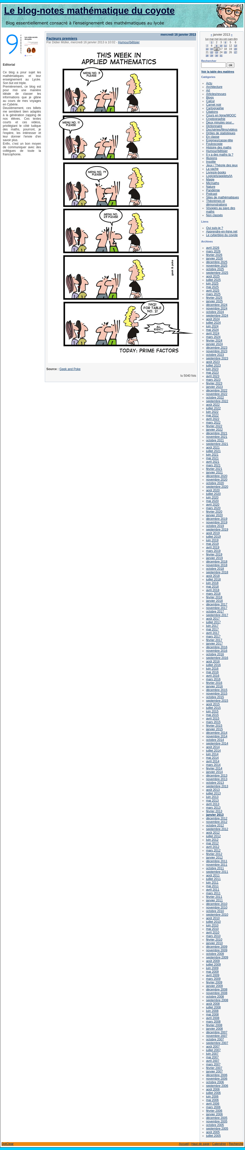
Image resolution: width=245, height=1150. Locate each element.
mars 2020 (213, 508)
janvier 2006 (214, 1114)
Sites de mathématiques (222, 197)
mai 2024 (212, 330)
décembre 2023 (216, 347)
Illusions (211, 158)
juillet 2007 (213, 1050)
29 (211, 55)
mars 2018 (213, 594)
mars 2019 (213, 551)
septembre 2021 (217, 444)
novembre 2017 (216, 608)
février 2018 (214, 597)
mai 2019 (212, 544)
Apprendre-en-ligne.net (221, 231)
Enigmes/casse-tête (219, 140)
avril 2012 (212, 847)
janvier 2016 (214, 686)
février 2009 (214, 982)
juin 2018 (212, 583)
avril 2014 (212, 761)
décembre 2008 (216, 989)
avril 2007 (212, 1061)
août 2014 (213, 747)
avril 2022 (212, 419)
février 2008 (214, 1025)
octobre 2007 (215, 1039)
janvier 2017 (214, 643)
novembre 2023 (216, 351)
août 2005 (213, 1132)
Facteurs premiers (61, 38)
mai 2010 (212, 929)
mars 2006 (213, 1107)
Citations (212, 112)
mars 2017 (213, 636)
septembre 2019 (217, 529)
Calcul (210, 101)
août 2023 (213, 362)
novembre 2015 (216, 693)
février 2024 (214, 340)
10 (221, 45)
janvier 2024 (214, 344)
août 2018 (213, 576)
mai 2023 (212, 372)
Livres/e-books (216, 172)
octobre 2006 (215, 1082)
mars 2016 (213, 679)
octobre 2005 (215, 1125)
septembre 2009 (217, 957)
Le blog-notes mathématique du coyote (89, 10)
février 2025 (214, 298)
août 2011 (213, 875)
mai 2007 (212, 1057)
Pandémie (213, 190)
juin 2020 (212, 497)
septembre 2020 (217, 487)
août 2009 (213, 961)
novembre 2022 (216, 394)
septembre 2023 (217, 358)
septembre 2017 (217, 615)
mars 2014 (213, 765)
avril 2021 (212, 462)
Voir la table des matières (217, 71)
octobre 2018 (215, 569)
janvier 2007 (214, 1071)
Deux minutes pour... (220, 122)
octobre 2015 (215, 697)
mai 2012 (212, 843)
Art (208, 90)
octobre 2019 (215, 526)
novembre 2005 (216, 1121)
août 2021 (213, 447)
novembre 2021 (216, 437)
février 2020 (214, 511)
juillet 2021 (213, 451)
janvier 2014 (214, 772)
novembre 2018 (216, 565)
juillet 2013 (213, 793)
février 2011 (214, 897)
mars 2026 (213, 251)
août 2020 (213, 490)
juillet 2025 (213, 280)
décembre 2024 (216, 305)
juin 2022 (212, 412)
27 (235, 52)
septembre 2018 (217, 572)
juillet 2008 (213, 1007)
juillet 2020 (213, 494)
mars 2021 (213, 465)
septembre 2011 (217, 872)
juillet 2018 (213, 579)
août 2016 (213, 661)
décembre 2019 (216, 519)
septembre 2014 (217, 743)
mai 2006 (212, 1100)
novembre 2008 (216, 993)
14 (207, 49)
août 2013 (213, 790)
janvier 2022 (214, 429)
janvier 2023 (214, 387)
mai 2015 (212, 715)
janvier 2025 (214, 301)
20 (235, 49)
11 (225, 45)
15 (211, 49)
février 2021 (214, 469)
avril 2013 (212, 804)
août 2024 (213, 319)
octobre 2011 (215, 868)
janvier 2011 (214, 900)
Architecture (214, 87)
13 (235, 45)
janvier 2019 (214, 558)
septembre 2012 (217, 829)
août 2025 (213, 276)
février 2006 (214, 1111)
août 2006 (213, 1089)
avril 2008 (212, 1018)
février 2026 (214, 255)
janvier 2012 (214, 857)
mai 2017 (212, 629)
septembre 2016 (217, 658)
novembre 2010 (216, 907)
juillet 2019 (213, 536)
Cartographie (215, 108)
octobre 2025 (215, 269)
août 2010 (213, 918)
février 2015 (214, 725)
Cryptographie (215, 119)
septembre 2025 (217, 273)
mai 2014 (212, 758)
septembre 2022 (217, 401)
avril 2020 (212, 504)
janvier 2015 (214, 729)
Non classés (214, 215)
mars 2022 (213, 422)
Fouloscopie (214, 144)
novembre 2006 (216, 1078)
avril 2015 (212, 718)
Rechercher (208, 60)
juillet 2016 (213, 665)
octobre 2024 (215, 312)
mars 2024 (213, 337)
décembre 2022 (216, 390)
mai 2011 (212, 886)
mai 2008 (212, 1014)
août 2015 (213, 704)
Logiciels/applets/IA (219, 176)
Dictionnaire (214, 126)
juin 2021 (212, 454)
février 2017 (214, 640)
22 (211, 52)
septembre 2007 (217, 1043)
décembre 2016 (216, 647)
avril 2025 (212, 290)
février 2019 (214, 554)
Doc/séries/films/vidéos (221, 129)
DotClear (7, 1144)
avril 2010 (212, 932)
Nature (210, 186)
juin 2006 (212, 1096)
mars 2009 (213, 979)
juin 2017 (212, 626)
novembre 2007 (216, 1036)
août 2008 (213, 1004)
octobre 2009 (215, 954)
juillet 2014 (213, 750)
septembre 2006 (217, 1086)
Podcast (211, 194)
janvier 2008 (214, 1029)
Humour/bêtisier (129, 42)
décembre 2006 (216, 1075)
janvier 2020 (214, 515)
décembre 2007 (216, 1032)
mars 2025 (213, 294)
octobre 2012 (215, 825)
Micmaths (212, 183)
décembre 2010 (216, 904)
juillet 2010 (213, 922)
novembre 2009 (216, 950)
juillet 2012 (213, 836)
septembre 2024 (217, 315)
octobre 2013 (215, 782)
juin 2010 (212, 925)
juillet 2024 (213, 322)
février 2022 (214, 426)
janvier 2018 (214, 601)
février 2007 (214, 1068)
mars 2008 (213, 1021)
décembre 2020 (216, 476)
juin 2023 (212, 369)
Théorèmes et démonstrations (216, 202)
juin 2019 (212, 540)
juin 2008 (212, 1011)
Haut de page (200, 1144)
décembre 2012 (216, 818)
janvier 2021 (214, 472)
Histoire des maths (218, 147)
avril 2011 (212, 889)
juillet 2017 (213, 622)
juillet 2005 (213, 1136)
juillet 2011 (213, 879)
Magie (210, 179)
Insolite (211, 162)
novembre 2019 (216, 522)
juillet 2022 (213, 408)
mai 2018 (212, 586)
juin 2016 (212, 668)
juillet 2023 (213, 365)
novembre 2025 (216, 265)
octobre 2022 (215, 397)
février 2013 (214, 811)
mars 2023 (213, 380)
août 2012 (213, 832)
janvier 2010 (214, 943)
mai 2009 (212, 971)
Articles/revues (216, 94)
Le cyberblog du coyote (222, 235)
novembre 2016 (216, 651)
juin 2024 (212, 326)
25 (225, 52)
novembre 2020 (216, 479)
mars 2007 (213, 1064)
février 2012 (214, 854)
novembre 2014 (216, 736)
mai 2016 (212, 672)
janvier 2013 (215, 815)
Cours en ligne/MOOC (221, 115)
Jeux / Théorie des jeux (222, 165)
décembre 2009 (216, 947)
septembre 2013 (217, 786)
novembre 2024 (216, 308)
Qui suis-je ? (214, 228)
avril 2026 (212, 248)
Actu (209, 83)
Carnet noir (213, 104)
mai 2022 (212, 415)
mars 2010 (213, 936)
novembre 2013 (216, 779)
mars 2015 (213, 722)
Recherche (236, 1144)
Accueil (184, 1144)
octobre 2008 (215, 996)
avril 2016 (212, 676)
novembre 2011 (216, 865)
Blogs (210, 97)
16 (216, 49)
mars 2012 (213, 850)
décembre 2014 (216, 733)
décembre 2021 (216, 433)
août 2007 (213, 1046)
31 (221, 55)
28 (207, 55)
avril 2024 (212, 333)
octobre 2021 (215, 440)
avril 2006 (212, 1103)
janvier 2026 (214, 258)
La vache (212, 169)
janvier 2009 (214, 986)
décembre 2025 (216, 262)
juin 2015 (212, 711)
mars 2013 (213, 807)
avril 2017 (212, 633)
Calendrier (219, 1144)
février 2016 (214, 683)
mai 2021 (212, 458)
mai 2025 (212, 287)
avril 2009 (212, 975)
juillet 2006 (213, 1093)
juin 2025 (212, 283)
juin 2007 (212, 1054)
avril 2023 (212, 376)
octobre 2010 (215, 911)
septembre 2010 (217, 914)
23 (216, 52)
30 (216, 55)
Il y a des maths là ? (219, 154)
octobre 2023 (215, 355)
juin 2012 (212, 840)
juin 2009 (212, 968)
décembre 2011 (216, 861)
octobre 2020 (215, 483)
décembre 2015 (216, 690)
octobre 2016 (215, 654)
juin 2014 (212, 754)
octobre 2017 (215, 611)
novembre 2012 (216, 822)
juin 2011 (212, 882)
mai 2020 (212, 501)
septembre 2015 (217, 700)
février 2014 (214, 768)
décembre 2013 (216, 775)
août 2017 (213, 618)
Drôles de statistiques (220, 133)
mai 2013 (212, 800)
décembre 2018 (216, 561)
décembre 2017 (216, 604)
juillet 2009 (213, 964)
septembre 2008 (217, 1000)
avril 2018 (212, 590)
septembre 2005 (217, 1128)
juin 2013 (212, 797)
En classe (212, 137)
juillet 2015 (213, 708)
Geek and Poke (69, 369)
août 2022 (213, 405)
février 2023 (214, 383)
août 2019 (213, 533)
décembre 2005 (216, 1118)
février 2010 (214, 939)
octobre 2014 (215, 740)
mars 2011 (213, 893)
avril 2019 (212, 547)
